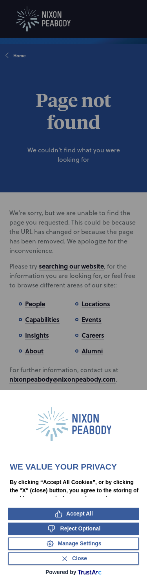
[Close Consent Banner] (73, 558)
